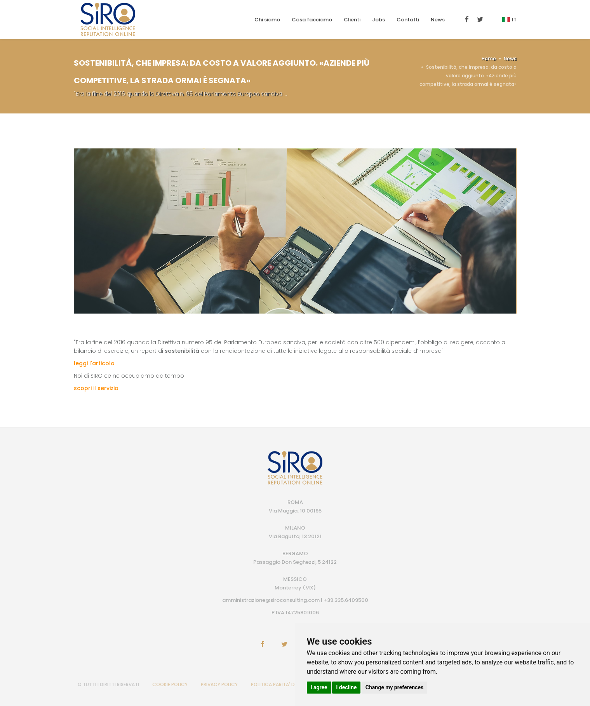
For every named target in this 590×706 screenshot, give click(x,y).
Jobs (378, 19)
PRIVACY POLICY (219, 684)
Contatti (408, 19)
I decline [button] (346, 687)
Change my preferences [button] (394, 687)
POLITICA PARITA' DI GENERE (282, 684)
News (438, 19)
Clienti (352, 19)
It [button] (509, 19)
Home (489, 58)
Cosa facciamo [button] (312, 19)
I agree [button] (319, 687)
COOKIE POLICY (170, 684)
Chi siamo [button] (267, 19)
